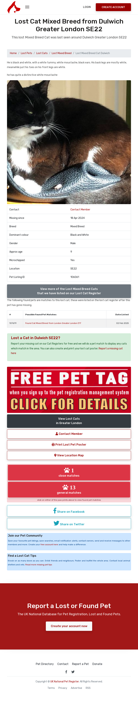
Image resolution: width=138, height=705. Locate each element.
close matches (69, 472)
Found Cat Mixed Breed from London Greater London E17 (53, 323)
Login (87, 7)
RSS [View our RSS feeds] (88, 688)
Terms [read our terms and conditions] (51, 688)
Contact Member (80, 209)
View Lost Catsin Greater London (69, 421)
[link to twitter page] (73, 671)
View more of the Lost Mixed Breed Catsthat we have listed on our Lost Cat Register (69, 291)
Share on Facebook (69, 510)
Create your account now (69, 626)
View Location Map (69, 455)
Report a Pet (80, 664)
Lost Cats (42, 53)
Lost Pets (26, 53)
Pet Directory (45, 664)
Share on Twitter (69, 523)
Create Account (113, 7)
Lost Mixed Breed (62, 53)
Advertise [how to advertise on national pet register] (76, 688)
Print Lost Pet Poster (69, 444)
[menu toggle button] (27, 7)
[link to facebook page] (66, 671)
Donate (97, 664)
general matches (69, 489)
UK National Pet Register (64, 681)
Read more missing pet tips (38, 564)
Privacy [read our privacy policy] (62, 688)
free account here (49, 544)
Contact (62, 664)
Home (13, 53)
